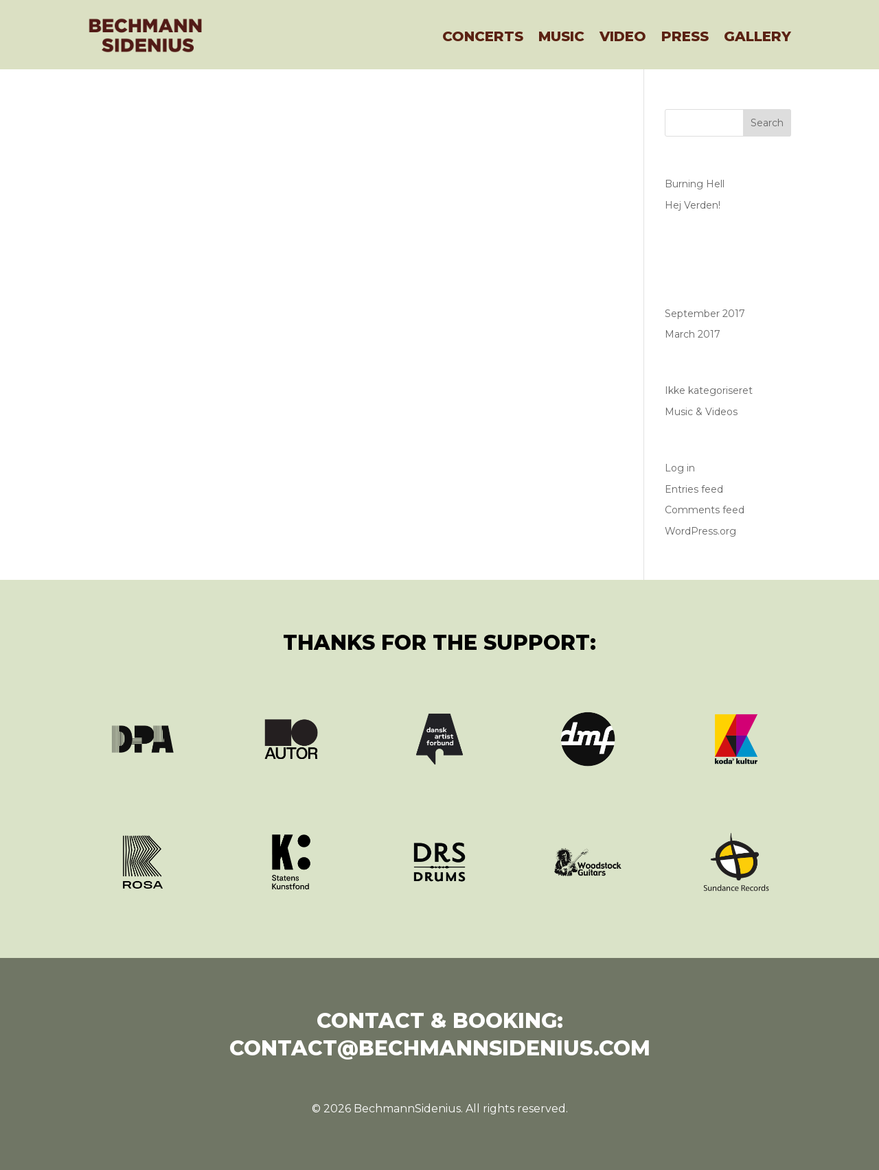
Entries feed (694, 489)
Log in (680, 468)
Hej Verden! (692, 205)
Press (685, 36)
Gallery (757, 36)
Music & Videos (701, 412)
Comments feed (704, 510)
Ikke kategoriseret (709, 390)
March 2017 (692, 334)
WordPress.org (700, 531)
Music (561, 36)
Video (623, 36)
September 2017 (705, 313)
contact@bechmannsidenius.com (439, 1048)
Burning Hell (694, 184)
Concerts (482, 36)
